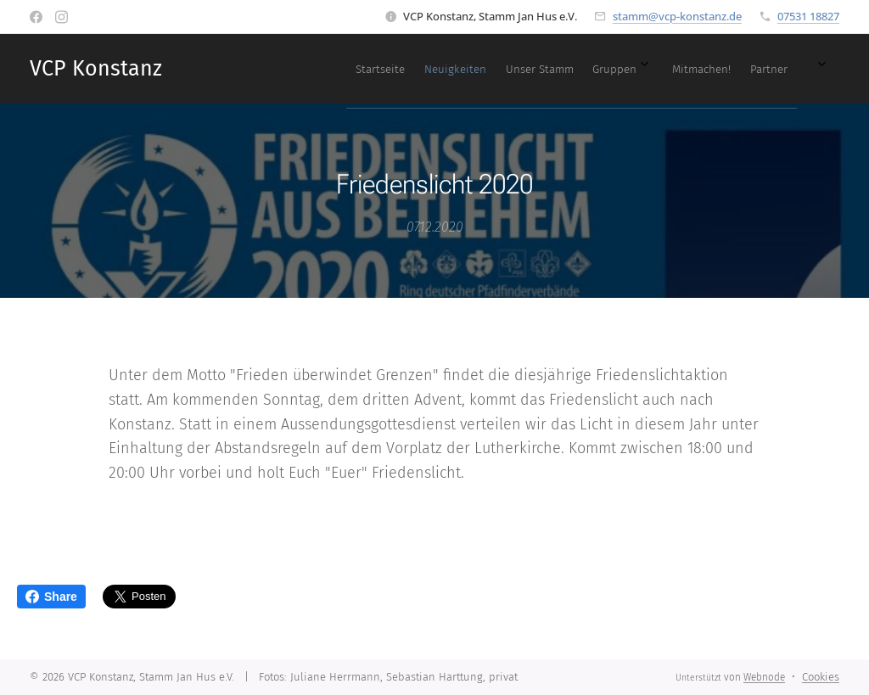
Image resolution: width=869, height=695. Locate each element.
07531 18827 (808, 16)
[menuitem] (537, 69)
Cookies (820, 676)
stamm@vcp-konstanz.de (677, 16)
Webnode (764, 677)
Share (51, 596)
